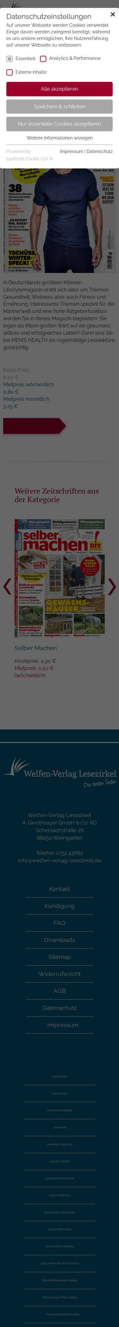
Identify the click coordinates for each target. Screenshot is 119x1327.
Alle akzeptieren (59, 89)
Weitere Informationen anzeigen (60, 137)
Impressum (71, 151)
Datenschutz (100, 151)
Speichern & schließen (59, 107)
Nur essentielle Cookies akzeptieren (59, 124)
